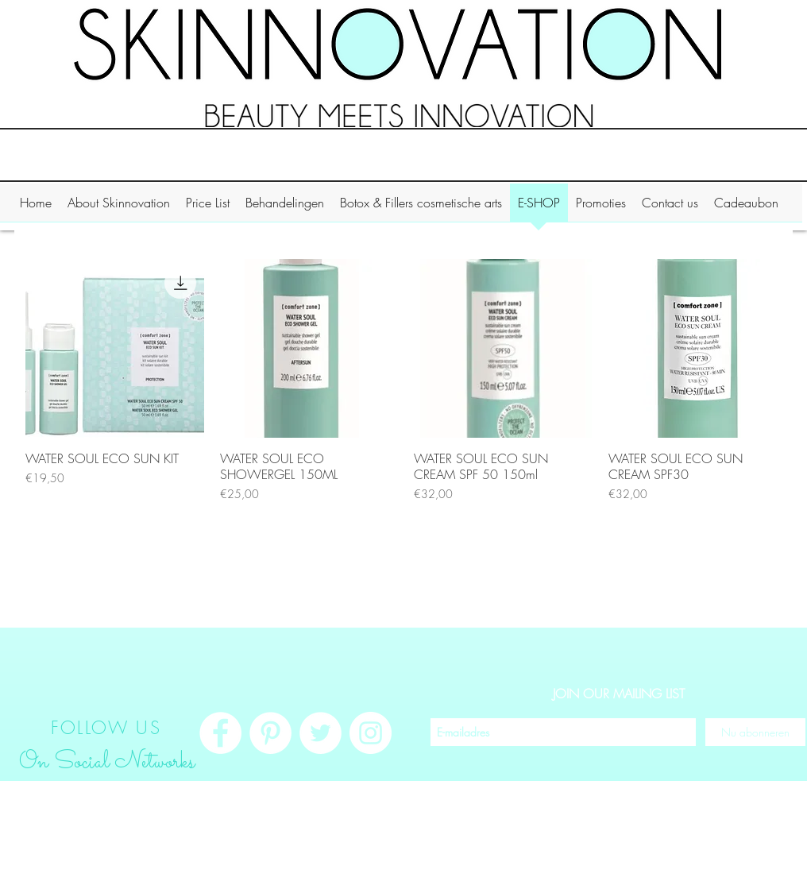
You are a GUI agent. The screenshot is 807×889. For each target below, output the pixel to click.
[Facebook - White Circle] (220, 733)
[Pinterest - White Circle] (270, 733)
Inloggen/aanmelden (723, 871)
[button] (119, 208)
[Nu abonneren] (755, 732)
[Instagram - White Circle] (370, 733)
